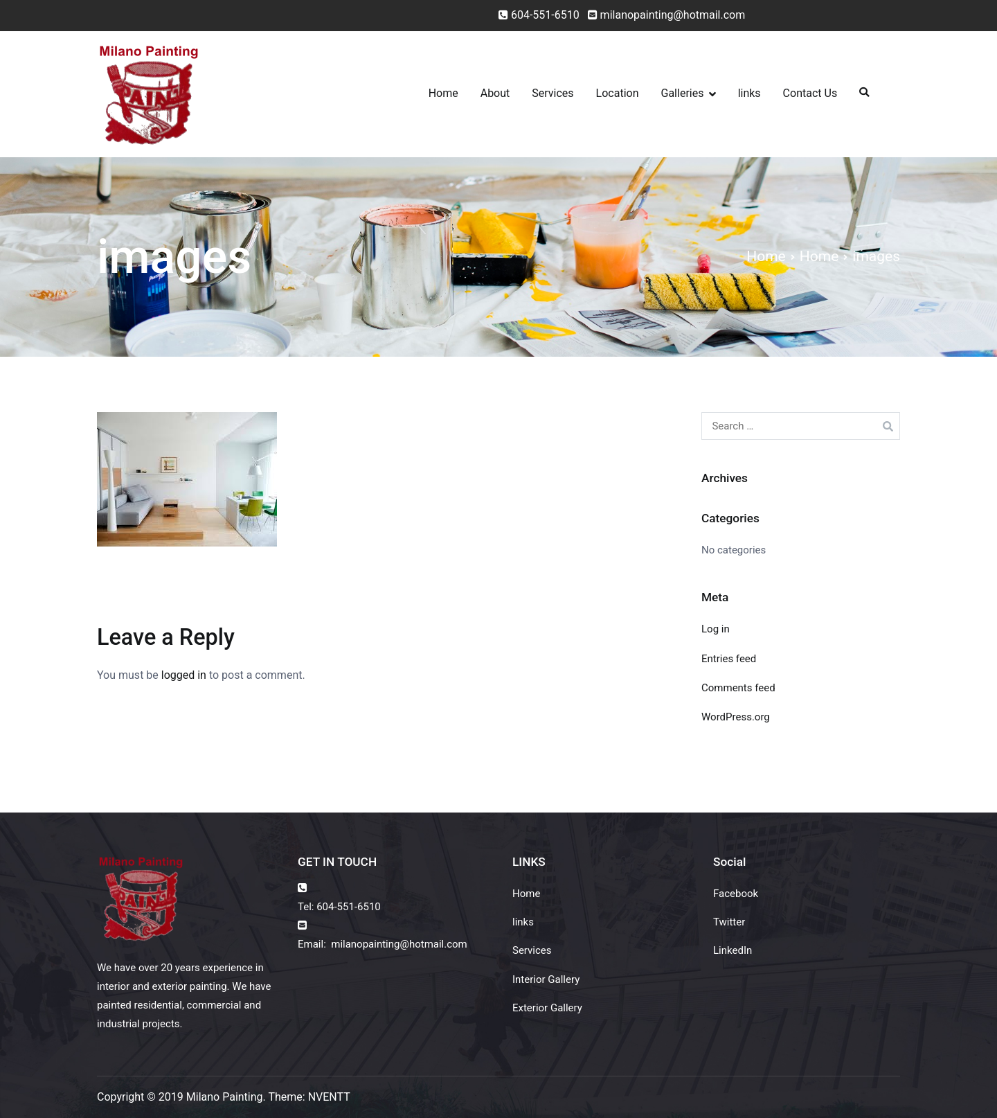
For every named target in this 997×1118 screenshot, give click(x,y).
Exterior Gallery (547, 1008)
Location (617, 93)
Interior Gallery (546, 979)
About (495, 93)
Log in (715, 629)
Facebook (735, 893)
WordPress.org (735, 717)
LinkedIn (732, 950)
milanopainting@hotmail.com (664, 14)
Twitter (729, 922)
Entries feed (728, 659)
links (749, 93)
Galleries (682, 93)
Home (443, 93)
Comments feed (738, 688)
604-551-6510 (545, 14)
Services (552, 93)
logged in (183, 675)
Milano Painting (224, 1096)
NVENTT (329, 1096)
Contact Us (810, 93)
